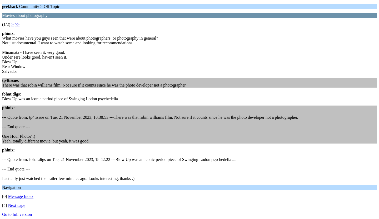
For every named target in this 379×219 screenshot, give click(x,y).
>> (17, 24)
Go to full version (17, 214)
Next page (16, 205)
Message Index (20, 196)
